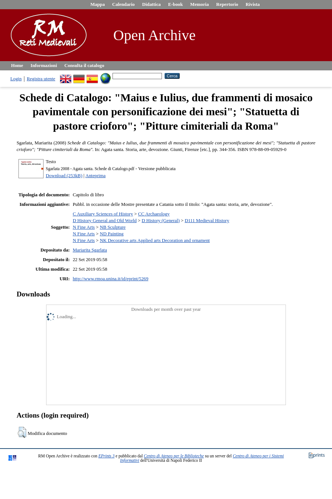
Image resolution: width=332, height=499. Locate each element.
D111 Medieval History (207, 220)
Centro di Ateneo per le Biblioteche (174, 456)
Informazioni (44, 65)
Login (16, 78)
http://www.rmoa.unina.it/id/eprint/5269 (110, 278)
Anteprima (95, 175)
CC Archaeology (154, 214)
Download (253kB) (64, 175)
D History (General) (161, 220)
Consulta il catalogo (84, 65)
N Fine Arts (84, 227)
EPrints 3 (106, 456)
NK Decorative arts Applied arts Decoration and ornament (155, 240)
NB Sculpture (112, 227)
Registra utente (41, 78)
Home (17, 65)
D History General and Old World (104, 220)
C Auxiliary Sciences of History (103, 214)
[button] (22, 432)
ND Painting (111, 233)
